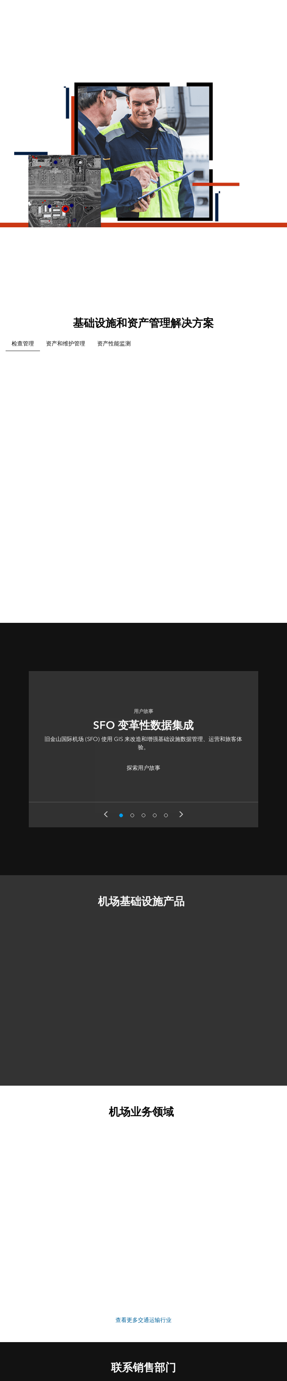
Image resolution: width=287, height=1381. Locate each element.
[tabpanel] (143, 476)
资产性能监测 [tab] (114, 343)
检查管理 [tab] (23, 343)
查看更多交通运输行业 (143, 1320)
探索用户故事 (143, 768)
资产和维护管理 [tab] (65, 343)
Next (181, 814)
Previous (105, 814)
